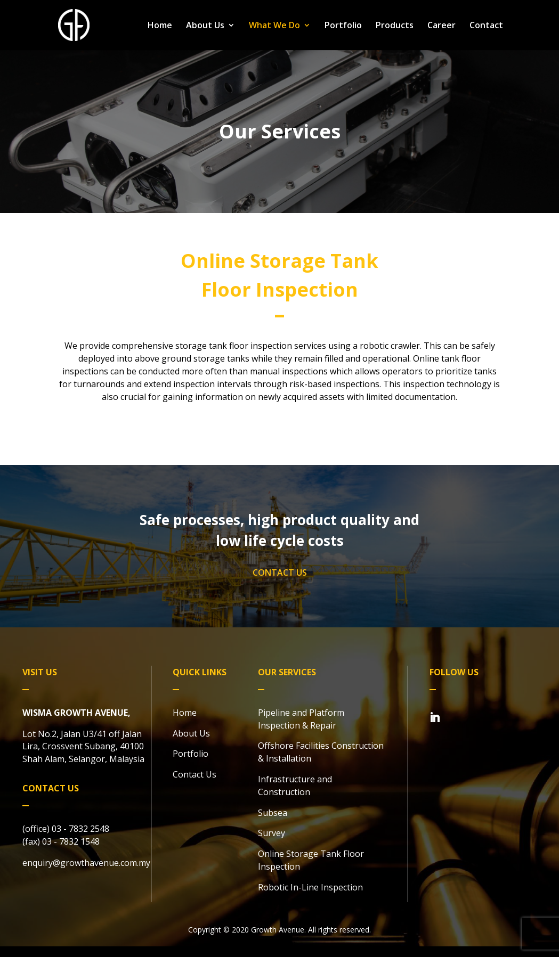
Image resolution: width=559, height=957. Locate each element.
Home (160, 26)
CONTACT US (280, 572)
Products (395, 26)
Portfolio (343, 26)
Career (441, 26)
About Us (205, 26)
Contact (486, 26)
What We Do (274, 26)
